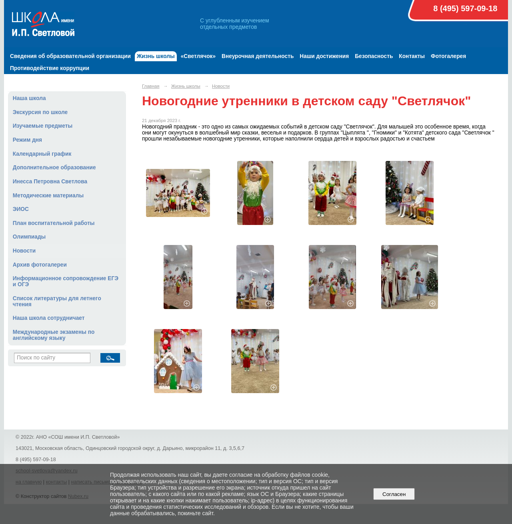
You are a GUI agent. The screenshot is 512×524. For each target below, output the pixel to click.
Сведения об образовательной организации (70, 56)
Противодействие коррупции (49, 68)
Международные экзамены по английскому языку (54, 335)
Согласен (394, 494)
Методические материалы (48, 196)
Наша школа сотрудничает (49, 318)
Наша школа (29, 98)
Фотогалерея (448, 56)
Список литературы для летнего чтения (57, 301)
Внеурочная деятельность (258, 56)
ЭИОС (21, 209)
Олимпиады (29, 237)
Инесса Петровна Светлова (50, 182)
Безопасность (374, 56)
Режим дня (27, 140)
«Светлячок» (198, 56)
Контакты (412, 56)
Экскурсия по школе (40, 112)
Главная (151, 86)
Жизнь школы (156, 56)
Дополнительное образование (54, 168)
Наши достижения (324, 56)
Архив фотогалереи (40, 265)
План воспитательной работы (54, 223)
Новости (24, 251)
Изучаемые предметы (42, 126)
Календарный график (42, 154)
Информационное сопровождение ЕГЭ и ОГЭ (65, 281)
